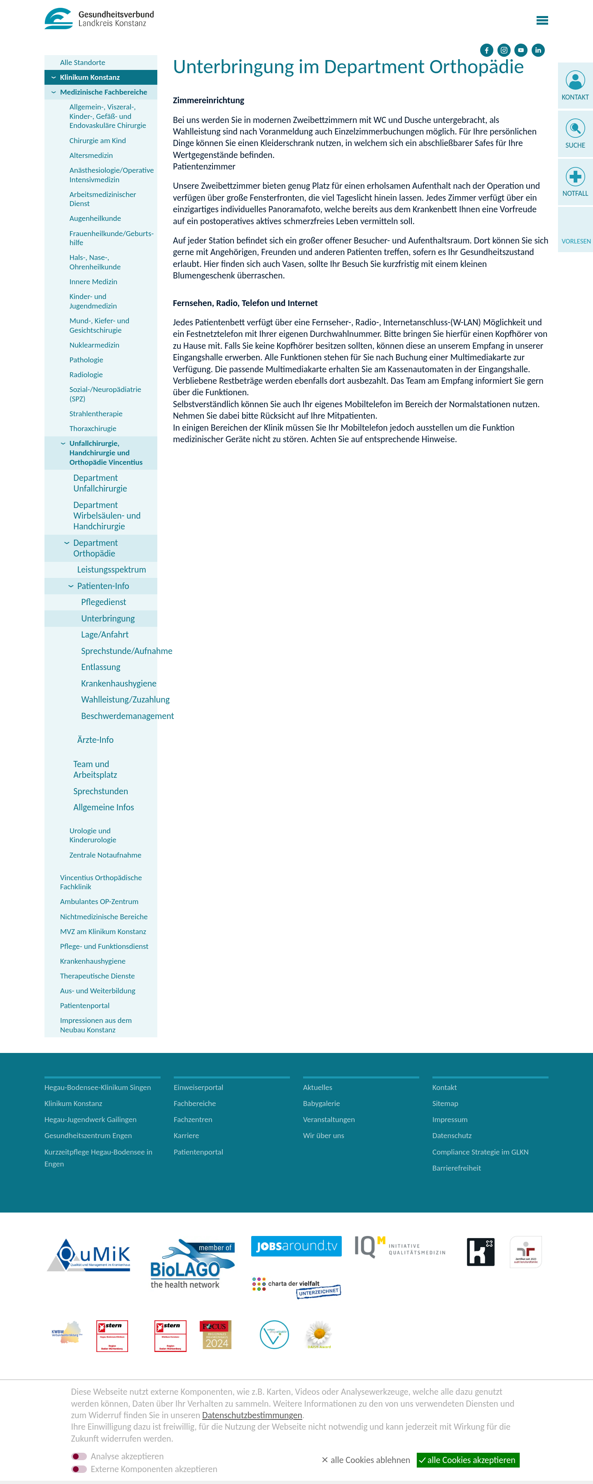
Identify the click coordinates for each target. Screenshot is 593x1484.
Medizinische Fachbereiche (103, 92)
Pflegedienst (103, 602)
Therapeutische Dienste (97, 976)
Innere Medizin (93, 281)
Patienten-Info (103, 585)
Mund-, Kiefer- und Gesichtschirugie (99, 325)
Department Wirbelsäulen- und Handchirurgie (106, 515)
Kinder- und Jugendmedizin (93, 301)
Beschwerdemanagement (119, 715)
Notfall (575, 193)
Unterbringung (108, 618)
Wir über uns (323, 1135)
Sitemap (445, 1103)
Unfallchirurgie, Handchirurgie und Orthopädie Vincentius (106, 452)
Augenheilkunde (95, 218)
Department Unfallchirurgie (100, 483)
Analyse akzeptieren (127, 1456)
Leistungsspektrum (111, 569)
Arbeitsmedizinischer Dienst (103, 199)
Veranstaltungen (329, 1119)
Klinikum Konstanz (90, 77)
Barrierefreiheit (456, 1168)
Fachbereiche (195, 1103)
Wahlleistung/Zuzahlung (119, 699)
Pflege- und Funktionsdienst (104, 946)
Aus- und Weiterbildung (97, 990)
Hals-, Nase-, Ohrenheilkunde (95, 262)
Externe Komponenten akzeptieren (154, 1469)
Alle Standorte (82, 62)
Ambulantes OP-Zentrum (99, 901)
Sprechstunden (100, 791)
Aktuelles (317, 1087)
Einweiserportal (198, 1087)
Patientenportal (85, 1005)
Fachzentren (193, 1119)
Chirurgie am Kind (98, 140)
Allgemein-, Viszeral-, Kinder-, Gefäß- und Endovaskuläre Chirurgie (108, 116)
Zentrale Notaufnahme (106, 855)
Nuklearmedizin (94, 345)
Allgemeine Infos (103, 807)
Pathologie (86, 359)
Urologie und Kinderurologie (93, 835)
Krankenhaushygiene (118, 683)
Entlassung (100, 666)
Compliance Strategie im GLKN (480, 1152)
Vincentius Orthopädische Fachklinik (101, 882)
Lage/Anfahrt (104, 634)
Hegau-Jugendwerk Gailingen (90, 1119)
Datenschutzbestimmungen (252, 1415)
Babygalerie (321, 1103)
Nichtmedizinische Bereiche (104, 916)
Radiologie (86, 374)
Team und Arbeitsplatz (95, 769)
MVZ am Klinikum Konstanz (103, 931)
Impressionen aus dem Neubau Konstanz (96, 1025)
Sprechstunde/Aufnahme (119, 650)
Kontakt (575, 97)
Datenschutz (452, 1135)
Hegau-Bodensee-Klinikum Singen (97, 1087)
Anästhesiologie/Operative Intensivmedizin (112, 174)
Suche (575, 145)
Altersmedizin (91, 155)
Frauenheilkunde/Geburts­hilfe (112, 238)
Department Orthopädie (95, 548)
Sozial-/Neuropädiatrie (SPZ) (105, 394)
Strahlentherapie (96, 413)
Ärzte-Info (95, 739)
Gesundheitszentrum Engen (88, 1135)
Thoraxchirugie (93, 428)
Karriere (186, 1135)
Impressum (450, 1119)
